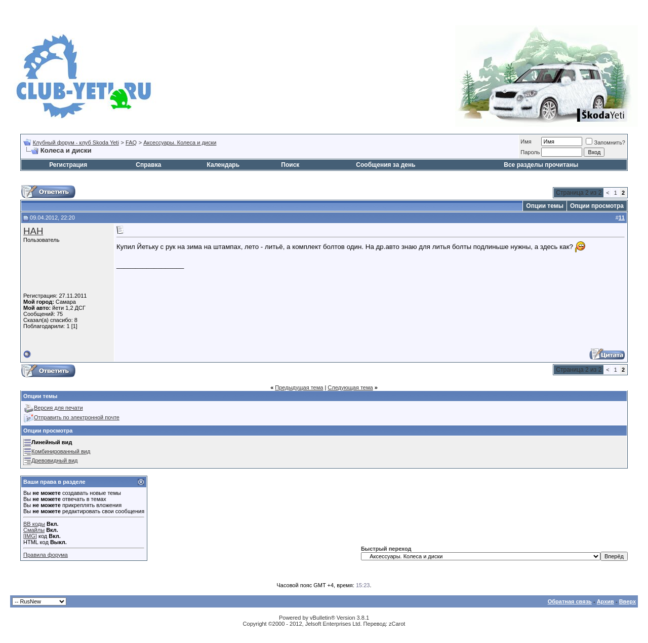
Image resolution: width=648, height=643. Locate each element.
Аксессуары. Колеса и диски (179, 142)
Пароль (530, 152)
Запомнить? (605, 142)
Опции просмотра (597, 205)
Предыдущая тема (299, 387)
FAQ (131, 142)
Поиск (290, 164)
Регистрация (68, 164)
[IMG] (30, 536)
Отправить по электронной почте (76, 417)
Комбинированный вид (60, 451)
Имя (525, 141)
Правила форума (45, 555)
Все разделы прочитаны (541, 164)
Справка (148, 164)
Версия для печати (58, 408)
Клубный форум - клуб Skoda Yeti (76, 142)
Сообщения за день (385, 164)
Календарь (223, 164)
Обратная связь (570, 601)
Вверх (627, 601)
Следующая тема (350, 387)
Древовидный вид (54, 460)
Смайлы (34, 530)
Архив (605, 601)
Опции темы (544, 205)
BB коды (34, 524)
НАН (33, 231)
